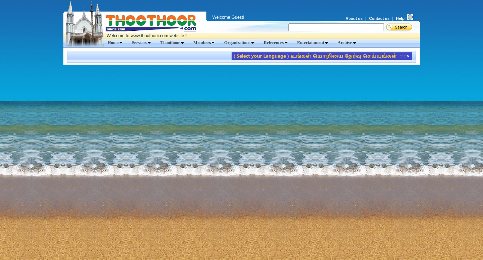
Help (400, 18)
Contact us (379, 18)
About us (354, 18)
